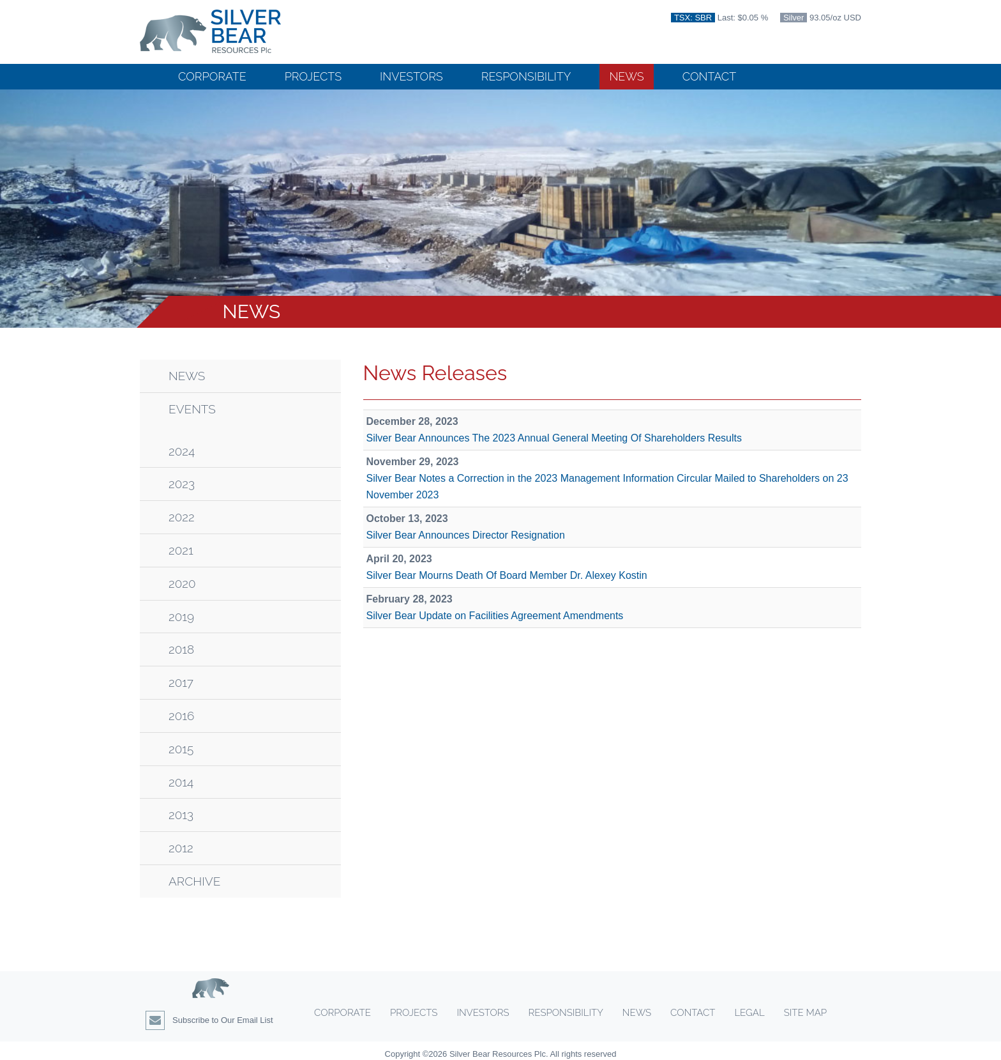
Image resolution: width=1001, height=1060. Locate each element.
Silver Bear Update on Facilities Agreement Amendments (495, 615)
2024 (182, 451)
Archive (194, 881)
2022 (182, 517)
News (626, 76)
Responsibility (526, 76)
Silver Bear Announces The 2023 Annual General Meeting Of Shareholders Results (554, 438)
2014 (181, 782)
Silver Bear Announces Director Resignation (465, 535)
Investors (411, 76)
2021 (181, 550)
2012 (181, 848)
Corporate (212, 76)
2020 (182, 583)
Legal (749, 1012)
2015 (181, 749)
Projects (313, 76)
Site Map (805, 1012)
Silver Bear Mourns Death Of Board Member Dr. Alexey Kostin (506, 575)
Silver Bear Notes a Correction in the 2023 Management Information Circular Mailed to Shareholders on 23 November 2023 (607, 486)
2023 (182, 484)
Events (192, 409)
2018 (181, 649)
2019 (181, 617)
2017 (181, 682)
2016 (181, 716)
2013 (181, 815)
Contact (709, 76)
